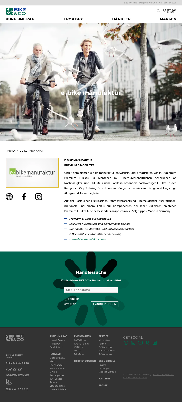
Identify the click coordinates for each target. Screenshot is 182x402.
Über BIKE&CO (57, 358)
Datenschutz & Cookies (135, 377)
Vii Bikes (78, 347)
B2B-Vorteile (107, 361)
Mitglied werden (107, 372)
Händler (55, 354)
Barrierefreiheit (85, 361)
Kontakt (157, 374)
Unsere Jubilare (58, 389)
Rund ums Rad (58, 336)
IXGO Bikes (80, 340)
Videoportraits (57, 386)
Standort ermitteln (71, 301)
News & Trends (57, 340)
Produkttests (56, 347)
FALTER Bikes (81, 343)
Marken (11, 150)
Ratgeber (55, 343)
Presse (103, 385)
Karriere (104, 378)
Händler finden (104, 304)
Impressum (168, 374)
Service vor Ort (57, 368)
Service (103, 336)
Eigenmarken (82, 336)
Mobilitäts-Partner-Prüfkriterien (105, 343)
